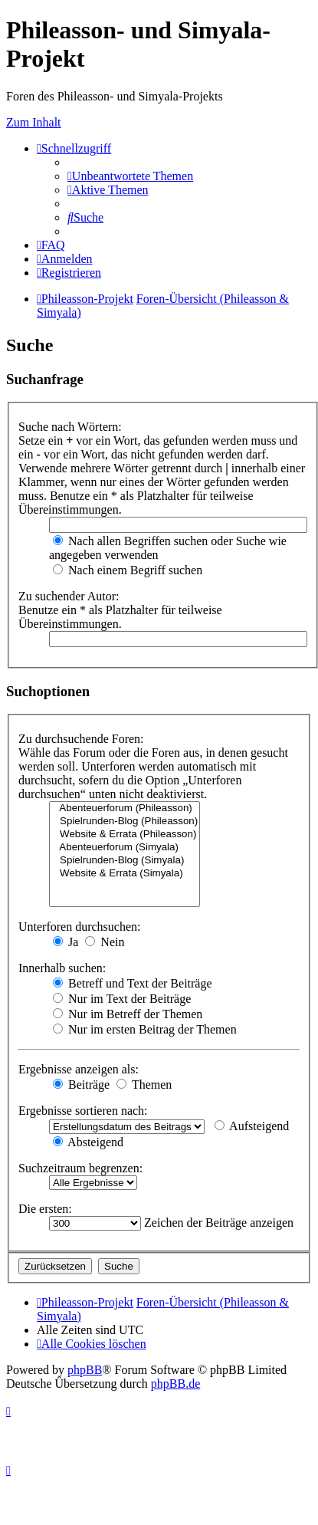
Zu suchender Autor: (69, 596)
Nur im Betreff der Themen (127, 1014)
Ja (65, 941)
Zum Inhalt (33, 122)
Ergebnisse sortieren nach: (83, 1110)
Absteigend (88, 1142)
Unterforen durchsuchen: (79, 926)
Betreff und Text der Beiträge (132, 983)
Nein (104, 941)
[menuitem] (130, 175)
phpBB (84, 1369)
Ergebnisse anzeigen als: (78, 1069)
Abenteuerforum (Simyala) (124, 847)
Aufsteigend (252, 1125)
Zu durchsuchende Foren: (81, 738)
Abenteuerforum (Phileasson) (124, 808)
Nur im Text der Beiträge (122, 998)
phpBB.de (175, 1383)
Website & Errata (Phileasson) (124, 834)
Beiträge (81, 1084)
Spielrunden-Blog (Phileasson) (124, 821)
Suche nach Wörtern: (70, 426)
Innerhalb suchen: (62, 967)
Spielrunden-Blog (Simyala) (124, 860)
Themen (144, 1084)
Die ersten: (45, 1208)
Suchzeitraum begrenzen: (80, 1168)
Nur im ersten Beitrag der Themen (145, 1029)
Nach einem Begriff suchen (127, 570)
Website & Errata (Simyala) (124, 873)
